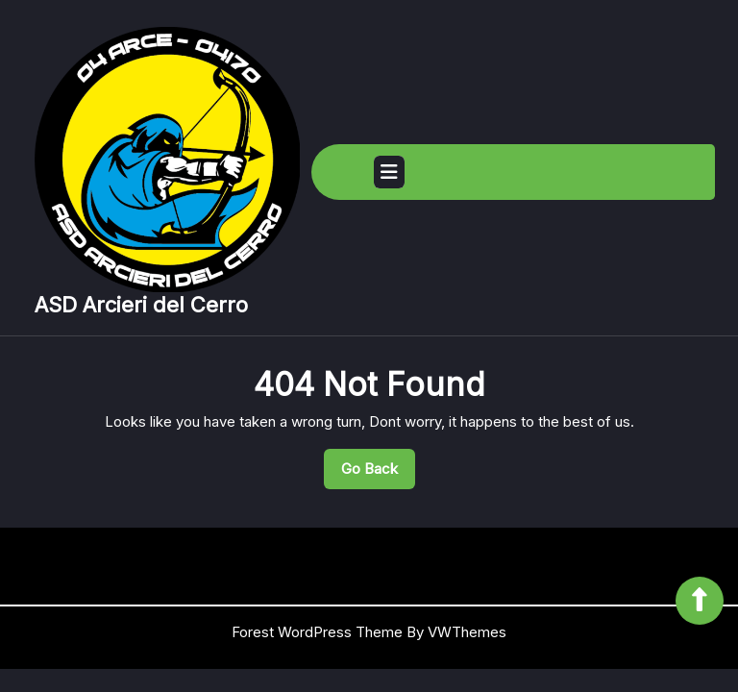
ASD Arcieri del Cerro (141, 304)
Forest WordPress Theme (317, 632)
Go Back (378, 473)
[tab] (389, 172)
